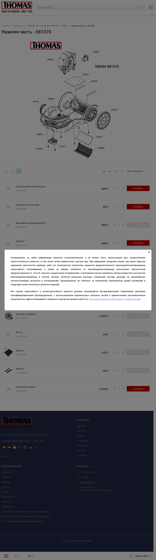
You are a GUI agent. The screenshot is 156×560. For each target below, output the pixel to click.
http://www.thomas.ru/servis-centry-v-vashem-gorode (115, 299)
